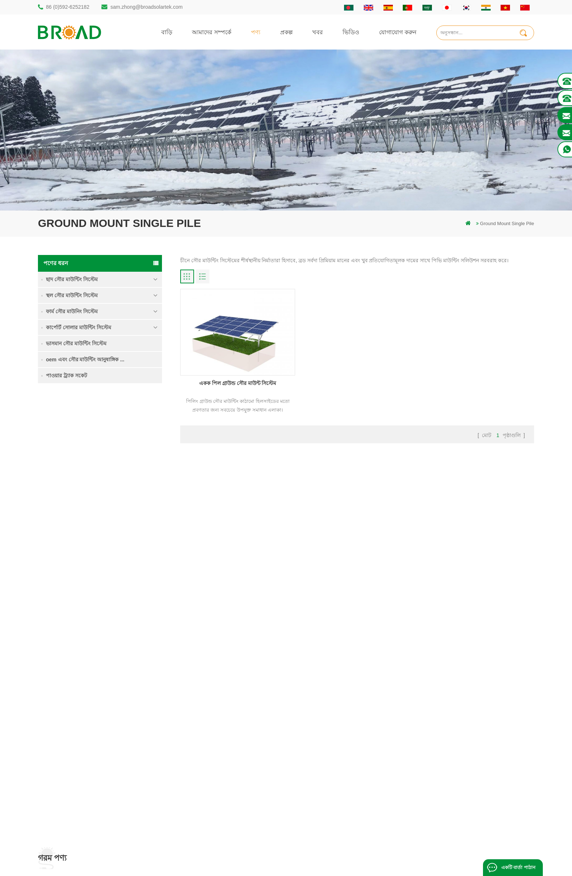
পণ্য (255, 31)
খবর (317, 31)
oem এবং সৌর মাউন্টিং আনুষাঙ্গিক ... (85, 359)
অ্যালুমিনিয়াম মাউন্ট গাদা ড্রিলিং (228, 727)
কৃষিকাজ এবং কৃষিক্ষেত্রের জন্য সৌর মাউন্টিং (239, 788)
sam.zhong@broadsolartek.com (147, 7)
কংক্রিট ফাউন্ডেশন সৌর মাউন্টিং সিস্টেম (117, 570)
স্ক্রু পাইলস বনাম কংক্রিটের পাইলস (229, 739)
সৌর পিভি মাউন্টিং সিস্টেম (222, 751)
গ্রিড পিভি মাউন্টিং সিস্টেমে (223, 764)
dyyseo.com (409, 859)
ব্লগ (329, 751)
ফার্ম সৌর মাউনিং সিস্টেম (72, 311)
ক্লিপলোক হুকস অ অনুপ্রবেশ (122, 610)
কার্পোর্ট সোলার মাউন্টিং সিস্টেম (78, 327)
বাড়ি (166, 31)
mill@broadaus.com (73, 789)
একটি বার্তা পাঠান (518, 867)
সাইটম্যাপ (335, 764)
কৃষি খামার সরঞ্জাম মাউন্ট (220, 801)
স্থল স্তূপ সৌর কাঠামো (217, 714)
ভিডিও (351, 31)
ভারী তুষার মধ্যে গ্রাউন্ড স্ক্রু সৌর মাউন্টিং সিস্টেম (125, 526)
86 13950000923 (70, 760)
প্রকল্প (286, 31)
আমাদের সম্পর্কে (211, 31)
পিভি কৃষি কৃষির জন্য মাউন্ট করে (227, 776)
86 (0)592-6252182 (67, 7)
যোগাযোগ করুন (398, 31)
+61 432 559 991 (70, 805)
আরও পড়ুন (107, 454)
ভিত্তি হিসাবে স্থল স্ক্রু (216, 813)
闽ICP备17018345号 (347, 859)
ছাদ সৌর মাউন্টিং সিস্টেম (72, 279)
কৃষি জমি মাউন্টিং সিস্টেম (119, 477)
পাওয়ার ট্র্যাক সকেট (66, 375)
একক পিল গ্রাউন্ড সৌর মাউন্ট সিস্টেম (124, 437)
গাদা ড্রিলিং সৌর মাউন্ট (219, 702)
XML (331, 776)
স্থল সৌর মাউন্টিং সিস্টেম (72, 295)
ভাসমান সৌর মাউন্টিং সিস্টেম (76, 343)
